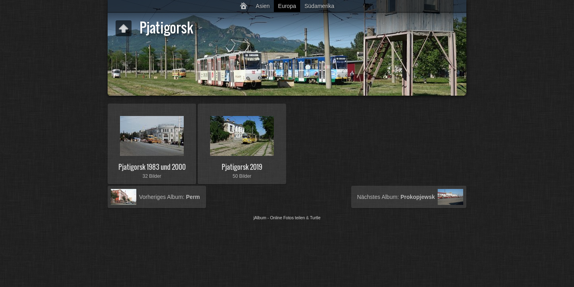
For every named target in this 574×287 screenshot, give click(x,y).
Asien (263, 6)
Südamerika (319, 6)
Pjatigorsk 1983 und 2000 (152, 167)
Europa (287, 6)
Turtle (315, 217)
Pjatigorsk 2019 (242, 167)
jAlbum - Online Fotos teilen (279, 217)
